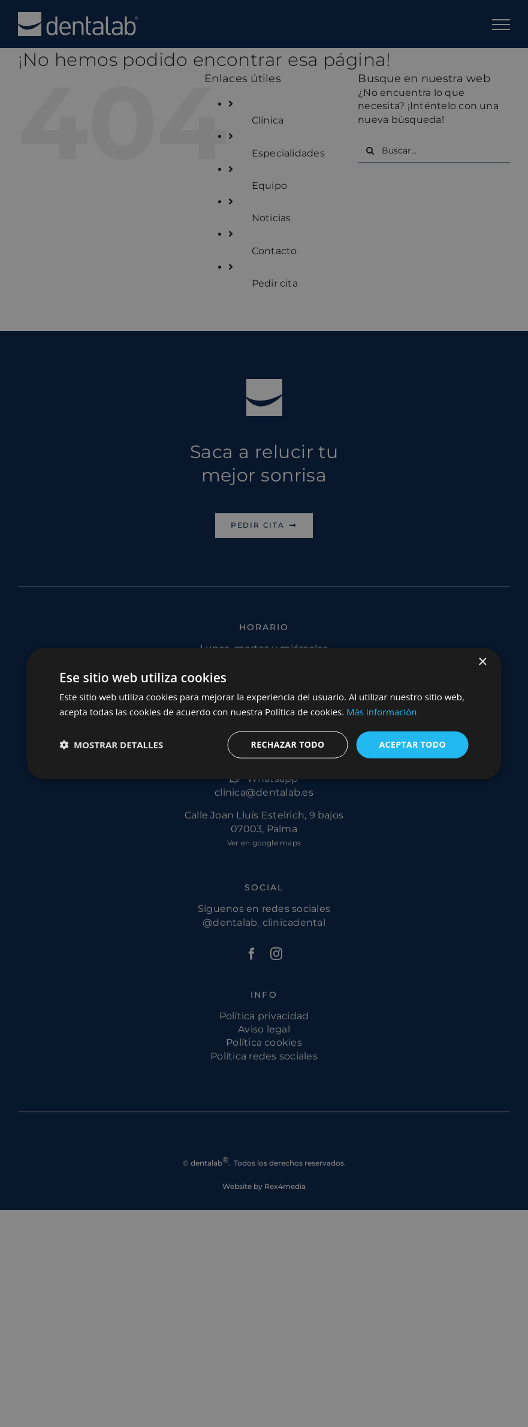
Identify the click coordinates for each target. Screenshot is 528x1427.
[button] (111, 744)
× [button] (482, 662)
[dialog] (264, 713)
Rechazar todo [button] (288, 744)
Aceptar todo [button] (412, 744)
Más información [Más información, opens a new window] (381, 712)
